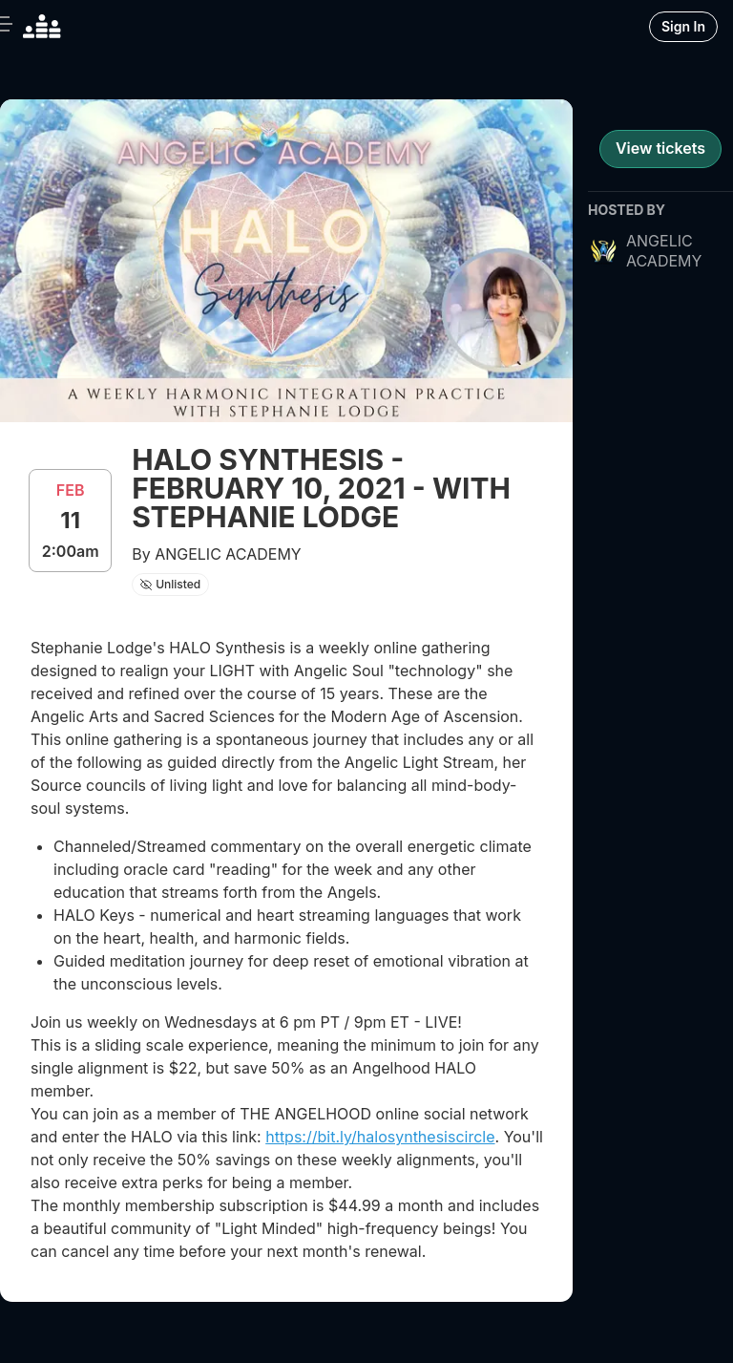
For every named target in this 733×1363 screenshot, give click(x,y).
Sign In (683, 26)
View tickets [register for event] (660, 148)
